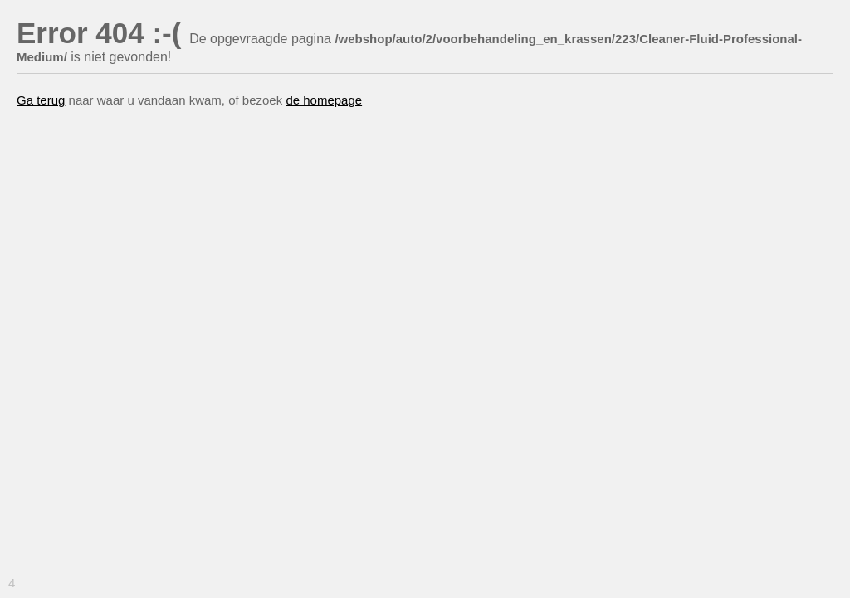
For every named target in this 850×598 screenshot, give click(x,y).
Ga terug (41, 100)
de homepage (324, 100)
